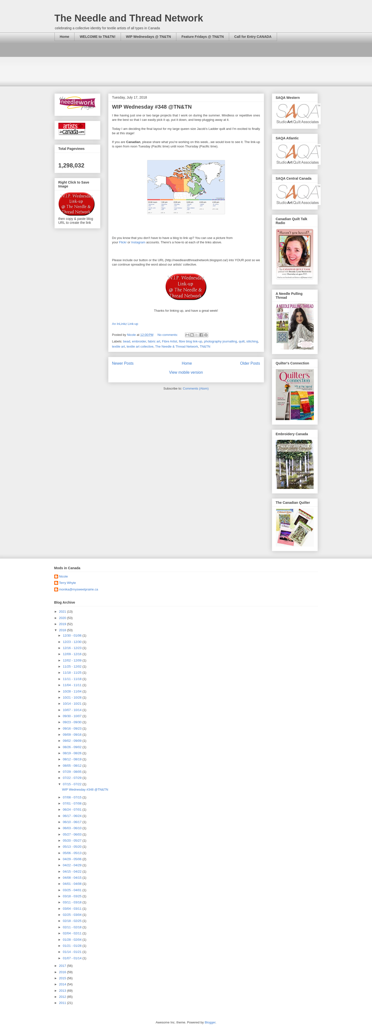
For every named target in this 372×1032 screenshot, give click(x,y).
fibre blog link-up (190, 341)
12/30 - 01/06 (72, 635)
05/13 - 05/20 (72, 846)
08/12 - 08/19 (72, 759)
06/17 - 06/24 (72, 816)
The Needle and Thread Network (128, 18)
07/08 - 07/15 (72, 797)
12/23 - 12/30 (72, 642)
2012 (63, 997)
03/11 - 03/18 (72, 902)
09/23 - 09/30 (72, 722)
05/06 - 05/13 (72, 853)
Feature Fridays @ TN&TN (202, 37)
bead (126, 341)
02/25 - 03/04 (72, 915)
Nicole (63, 576)
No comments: (168, 335)
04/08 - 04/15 (72, 877)
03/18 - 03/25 (72, 896)
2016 (63, 972)
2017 (63, 966)
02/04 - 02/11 (72, 933)
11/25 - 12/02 (72, 666)
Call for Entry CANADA (252, 37)
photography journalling (220, 341)
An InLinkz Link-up (125, 324)
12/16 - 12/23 (72, 648)
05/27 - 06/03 (72, 834)
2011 (63, 1003)
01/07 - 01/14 (72, 958)
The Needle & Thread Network (176, 346)
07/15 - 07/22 (72, 784)
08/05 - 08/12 (72, 765)
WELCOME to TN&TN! (97, 37)
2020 (63, 618)
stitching (252, 341)
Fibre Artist (169, 341)
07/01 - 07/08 (72, 803)
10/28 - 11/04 (72, 691)
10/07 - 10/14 (72, 710)
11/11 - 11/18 (72, 679)
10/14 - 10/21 (72, 703)
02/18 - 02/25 (72, 921)
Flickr (123, 242)
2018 (63, 630)
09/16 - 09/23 (72, 728)
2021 (63, 611)
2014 (63, 984)
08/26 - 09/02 (72, 747)
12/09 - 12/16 (72, 654)
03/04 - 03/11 (72, 908)
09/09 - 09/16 (72, 734)
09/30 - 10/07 (72, 716)
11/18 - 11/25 (72, 672)
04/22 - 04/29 (72, 865)
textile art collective (140, 346)
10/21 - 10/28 (72, 697)
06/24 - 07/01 (72, 809)
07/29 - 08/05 (72, 772)
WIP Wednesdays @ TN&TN (148, 37)
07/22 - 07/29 (72, 778)
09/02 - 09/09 (72, 741)
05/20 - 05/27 (72, 840)
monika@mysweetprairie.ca (78, 589)
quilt (241, 341)
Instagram (138, 242)
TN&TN (205, 346)
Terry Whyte (67, 583)
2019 (63, 624)
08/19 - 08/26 (72, 753)
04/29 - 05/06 (72, 859)
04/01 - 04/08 (72, 884)
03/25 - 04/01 (72, 890)
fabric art (154, 341)
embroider (139, 341)
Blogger (210, 1022)
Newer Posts (123, 363)
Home (64, 37)
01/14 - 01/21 (72, 952)
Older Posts (250, 363)
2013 (63, 990)
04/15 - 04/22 (72, 871)
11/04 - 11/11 (72, 685)
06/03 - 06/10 (72, 828)
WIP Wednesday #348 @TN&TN (152, 107)
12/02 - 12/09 (72, 660)
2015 (63, 978)
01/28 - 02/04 (72, 939)
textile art (118, 346)
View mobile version (186, 372)
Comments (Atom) (196, 388)
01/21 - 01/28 (72, 946)
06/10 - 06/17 (72, 822)
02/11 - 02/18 (72, 927)
